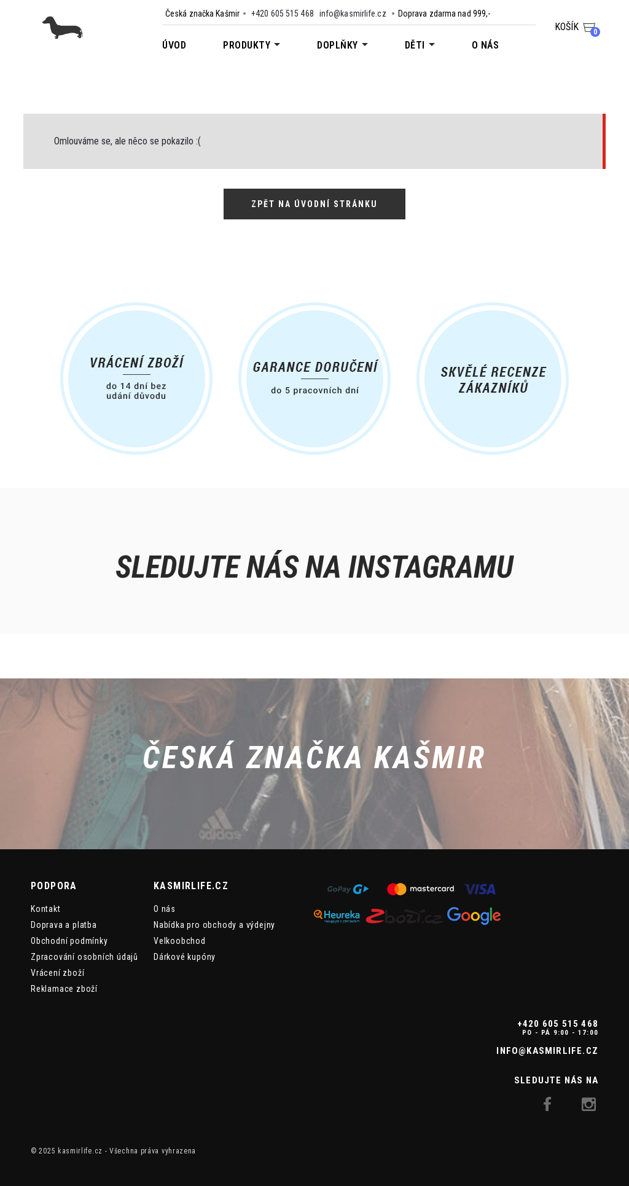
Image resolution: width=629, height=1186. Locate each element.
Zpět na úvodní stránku (314, 204)
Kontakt (46, 909)
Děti (415, 45)
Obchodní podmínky (69, 941)
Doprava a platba (64, 925)
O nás (485, 45)
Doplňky (337, 45)
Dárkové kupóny (185, 957)
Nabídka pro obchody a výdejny (214, 925)
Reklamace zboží (64, 989)
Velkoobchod (180, 941)
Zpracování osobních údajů (84, 957)
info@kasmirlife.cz (352, 13)
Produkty (246, 45)
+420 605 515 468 (282, 13)
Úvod (174, 45)
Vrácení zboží (57, 973)
